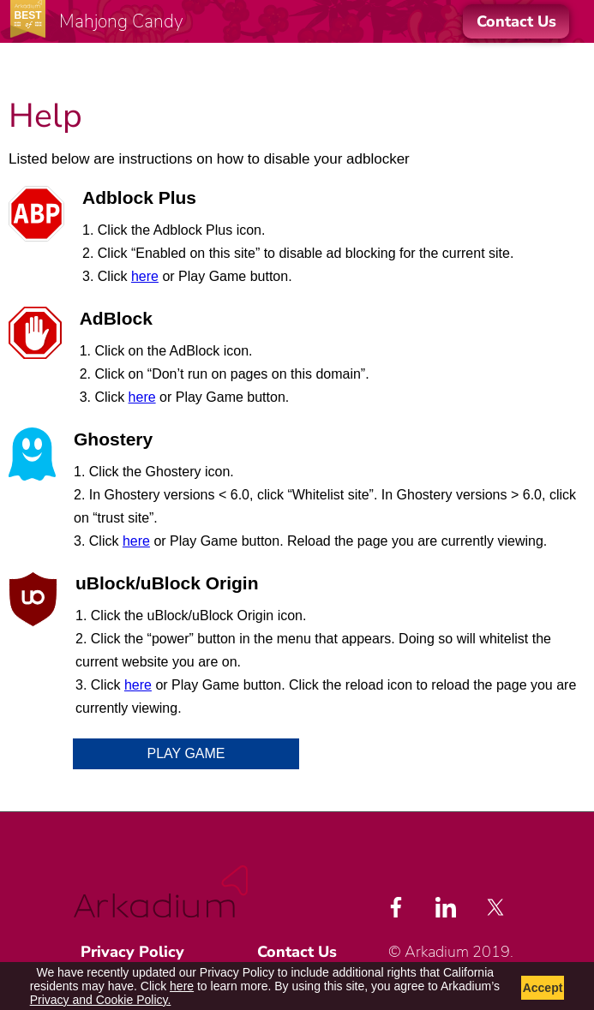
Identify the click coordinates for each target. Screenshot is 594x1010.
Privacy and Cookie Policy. (100, 1000)
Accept (543, 988)
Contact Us (297, 951)
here (145, 276)
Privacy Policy (132, 951)
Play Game (186, 753)
